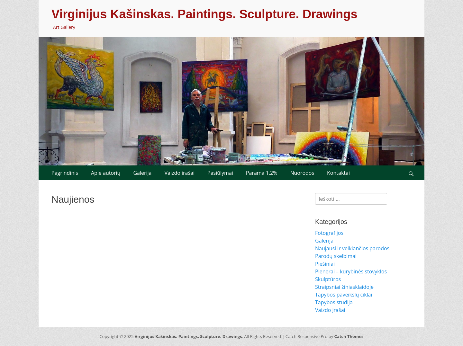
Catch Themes (349, 336)
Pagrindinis (64, 172)
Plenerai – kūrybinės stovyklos (351, 271)
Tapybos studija (334, 302)
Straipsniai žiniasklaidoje (344, 286)
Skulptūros (328, 279)
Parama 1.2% (261, 172)
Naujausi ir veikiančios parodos (352, 248)
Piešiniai (325, 263)
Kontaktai (338, 172)
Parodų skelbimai (336, 256)
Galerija (142, 172)
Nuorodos (302, 172)
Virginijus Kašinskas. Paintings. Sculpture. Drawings (204, 14)
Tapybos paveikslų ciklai (343, 294)
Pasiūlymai (220, 172)
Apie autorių (106, 172)
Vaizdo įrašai (179, 172)
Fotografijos (329, 232)
